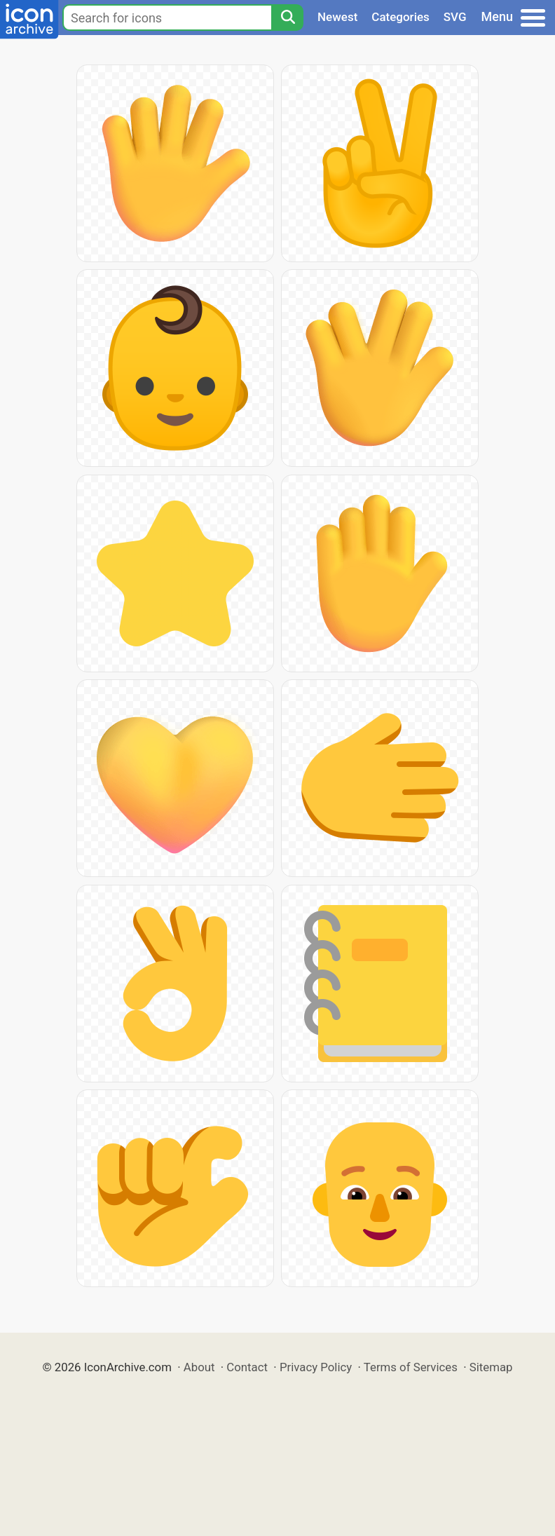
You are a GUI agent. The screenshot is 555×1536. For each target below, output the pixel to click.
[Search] (287, 17)
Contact (247, 1367)
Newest (337, 17)
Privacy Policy (316, 1367)
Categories (400, 17)
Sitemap (491, 1367)
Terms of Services (411, 1367)
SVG (455, 17)
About (199, 1367)
